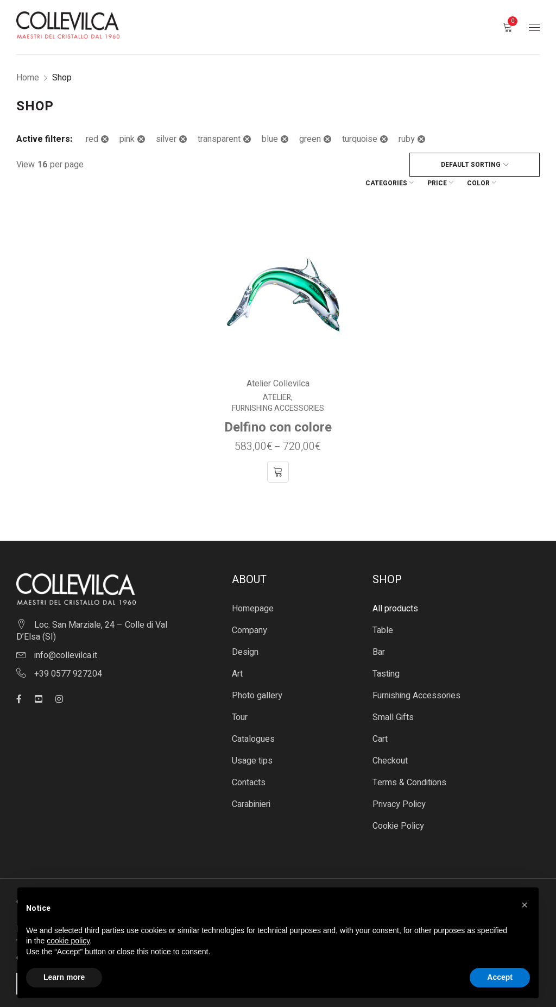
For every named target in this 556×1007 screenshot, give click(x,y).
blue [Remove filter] (270, 139)
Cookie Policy (398, 806)
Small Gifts (393, 697)
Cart (380, 719)
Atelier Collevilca (278, 363)
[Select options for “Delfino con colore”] (278, 451)
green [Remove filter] (310, 139)
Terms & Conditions (409, 762)
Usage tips (252, 741)
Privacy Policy (399, 784)
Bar (378, 632)
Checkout (390, 741)
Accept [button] (500, 977)
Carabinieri (251, 784)
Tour (240, 697)
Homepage (253, 589)
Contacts (249, 762)
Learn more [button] (64, 977)
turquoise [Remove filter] (359, 139)
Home (27, 77)
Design (245, 632)
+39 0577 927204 (68, 653)
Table (382, 610)
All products (395, 589)
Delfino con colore (278, 407)
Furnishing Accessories (278, 388)
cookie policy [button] (68, 940)
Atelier (277, 377)
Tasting (386, 654)
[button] (524, 905)
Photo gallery (257, 675)
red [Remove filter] (92, 139)
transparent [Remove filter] (219, 139)
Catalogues (253, 719)
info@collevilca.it (65, 635)
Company (249, 610)
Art (237, 654)
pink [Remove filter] (127, 139)
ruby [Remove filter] (407, 139)
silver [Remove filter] (166, 139)
